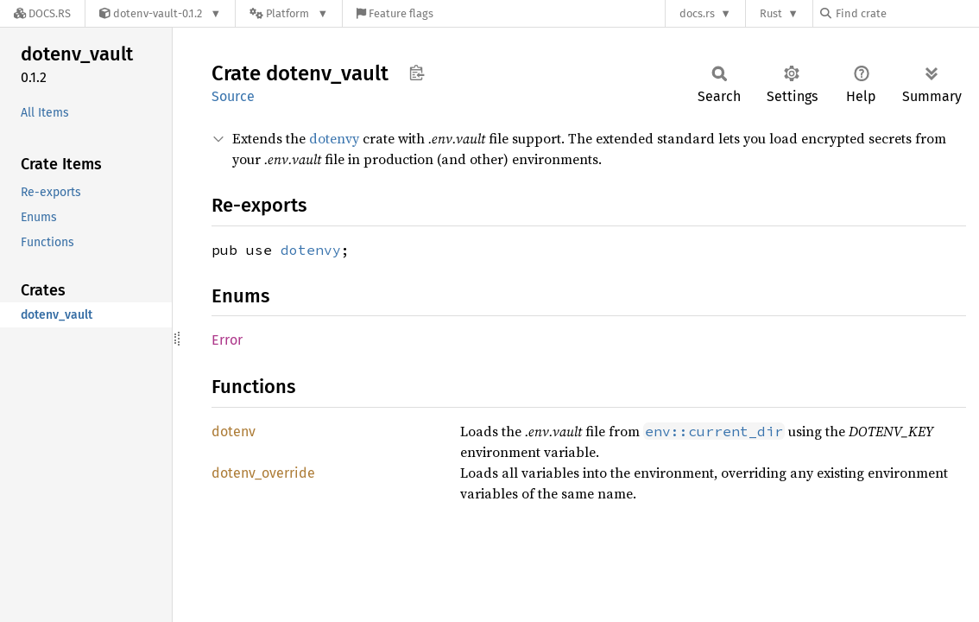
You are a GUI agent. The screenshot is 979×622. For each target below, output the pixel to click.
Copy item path (416, 72)
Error (227, 340)
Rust (771, 13)
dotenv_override (263, 473)
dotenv (234, 431)
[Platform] (289, 13)
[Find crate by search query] (906, 13)
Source (233, 96)
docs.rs (697, 13)
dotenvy (334, 138)
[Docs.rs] (42, 13)
